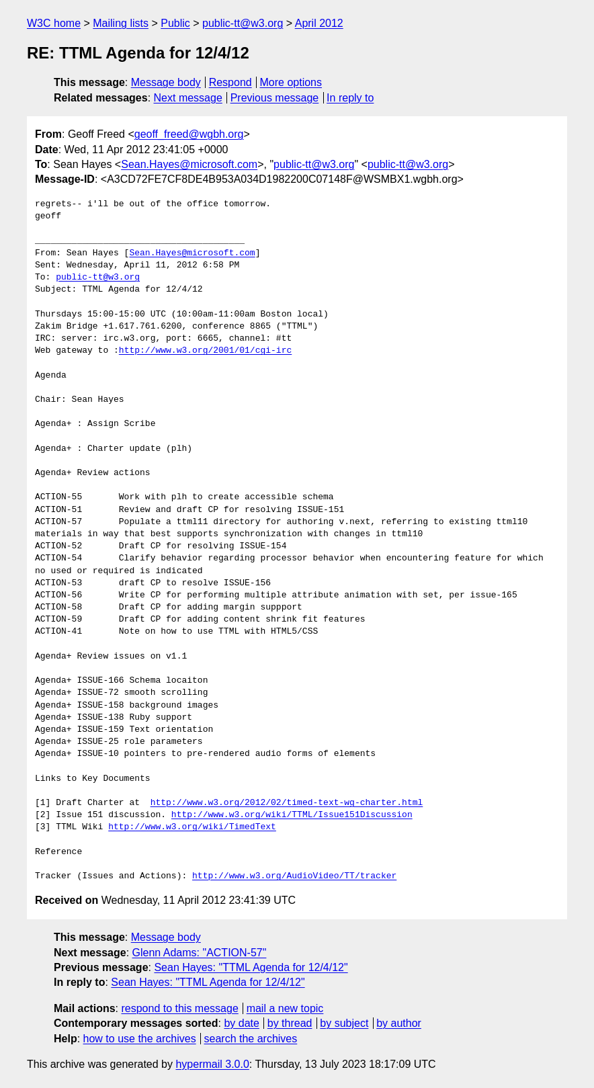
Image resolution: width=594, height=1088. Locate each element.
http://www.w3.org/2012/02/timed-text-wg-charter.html (287, 803)
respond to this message (179, 1008)
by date (241, 1023)
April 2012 (319, 23)
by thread (289, 1023)
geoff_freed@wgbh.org (189, 134)
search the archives (251, 1038)
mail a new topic (285, 1008)
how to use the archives (139, 1038)
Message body (166, 82)
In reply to (350, 97)
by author (398, 1023)
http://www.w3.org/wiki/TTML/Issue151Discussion (292, 815)
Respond (230, 82)
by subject (344, 1023)
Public (175, 23)
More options (291, 82)
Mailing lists (120, 23)
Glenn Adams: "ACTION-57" (199, 952)
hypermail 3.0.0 (212, 1064)
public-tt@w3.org (242, 23)
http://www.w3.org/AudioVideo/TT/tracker (294, 876)
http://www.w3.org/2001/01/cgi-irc (205, 351)
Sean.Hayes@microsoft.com (189, 164)
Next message (188, 97)
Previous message (274, 97)
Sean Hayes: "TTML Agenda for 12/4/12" (250, 967)
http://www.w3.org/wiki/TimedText (192, 827)
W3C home (54, 23)
